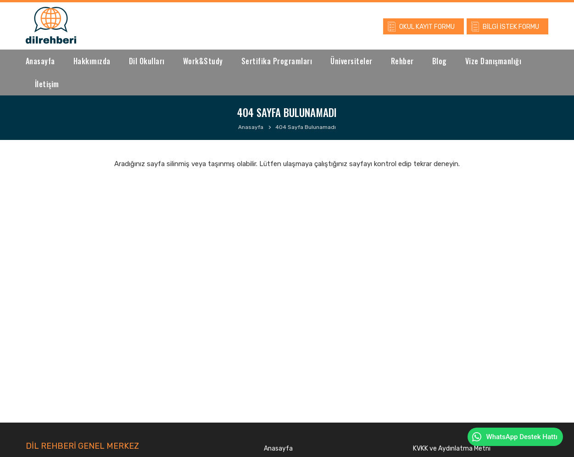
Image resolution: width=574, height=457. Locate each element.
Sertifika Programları (276, 61)
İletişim (47, 84)
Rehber (402, 61)
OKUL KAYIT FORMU (427, 27)
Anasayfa (40, 61)
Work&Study (203, 61)
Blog (439, 61)
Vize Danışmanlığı (493, 61)
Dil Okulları (147, 61)
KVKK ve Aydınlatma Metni (451, 448)
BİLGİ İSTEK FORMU (511, 27)
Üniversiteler (351, 61)
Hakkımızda (92, 61)
